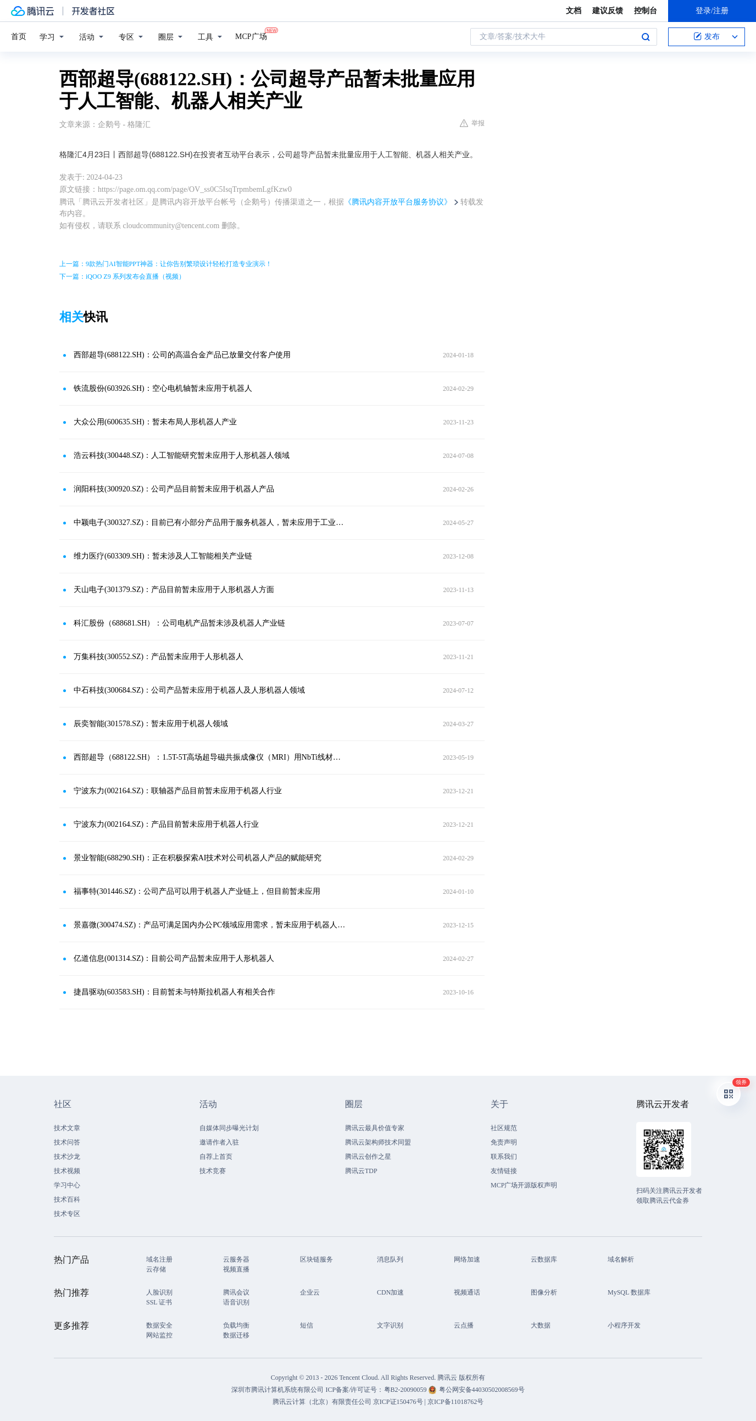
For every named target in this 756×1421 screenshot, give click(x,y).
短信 (306, 1325)
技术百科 (67, 1199)
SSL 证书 (159, 1302)
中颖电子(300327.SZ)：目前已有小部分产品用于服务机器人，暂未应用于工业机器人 (210, 522)
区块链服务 (316, 1259)
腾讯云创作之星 (368, 1156)
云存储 (156, 1269)
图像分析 (544, 1292)
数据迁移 (236, 1335)
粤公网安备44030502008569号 (482, 1390)
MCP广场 (251, 36)
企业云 (310, 1292)
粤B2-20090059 (406, 1390)
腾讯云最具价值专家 (374, 1128)
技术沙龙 (67, 1156)
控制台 (645, 11)
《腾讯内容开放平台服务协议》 (398, 202)
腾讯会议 (236, 1292)
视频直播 (236, 1269)
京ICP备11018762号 (455, 1402)
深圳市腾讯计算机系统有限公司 (277, 1390)
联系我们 (504, 1156)
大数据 (541, 1325)
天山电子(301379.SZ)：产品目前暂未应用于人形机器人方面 (174, 589)
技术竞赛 (212, 1171)
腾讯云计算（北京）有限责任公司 (322, 1402)
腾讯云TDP (361, 1171)
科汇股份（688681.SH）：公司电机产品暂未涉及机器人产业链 (179, 623)
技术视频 (67, 1171)
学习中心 (67, 1185)
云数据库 (544, 1259)
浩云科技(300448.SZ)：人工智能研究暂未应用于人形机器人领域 (182, 455)
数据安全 (159, 1325)
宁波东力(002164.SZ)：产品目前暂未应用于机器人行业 (166, 824)
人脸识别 (159, 1292)
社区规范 (504, 1128)
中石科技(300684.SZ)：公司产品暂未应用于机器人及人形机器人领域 (189, 690)
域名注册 (159, 1259)
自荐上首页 (215, 1156)
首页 (18, 36)
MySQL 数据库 (629, 1292)
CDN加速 (390, 1292)
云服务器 (236, 1259)
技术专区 (67, 1214)
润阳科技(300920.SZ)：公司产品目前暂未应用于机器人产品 (174, 489)
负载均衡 (236, 1325)
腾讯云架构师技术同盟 (378, 1142)
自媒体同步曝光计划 (229, 1128)
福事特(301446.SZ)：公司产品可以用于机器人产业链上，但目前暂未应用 (197, 891)
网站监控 (159, 1335)
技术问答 (67, 1142)
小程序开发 (624, 1325)
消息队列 (390, 1259)
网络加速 (467, 1259)
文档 (573, 11)
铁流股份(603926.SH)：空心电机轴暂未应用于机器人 (163, 388)
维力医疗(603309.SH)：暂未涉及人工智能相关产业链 (163, 556)
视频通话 (467, 1292)
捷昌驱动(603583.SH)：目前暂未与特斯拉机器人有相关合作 (174, 992)
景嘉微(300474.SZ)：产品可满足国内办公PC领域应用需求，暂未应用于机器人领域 (210, 925)
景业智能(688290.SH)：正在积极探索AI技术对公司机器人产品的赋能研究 (198, 858)
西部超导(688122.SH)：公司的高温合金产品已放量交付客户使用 (182, 355)
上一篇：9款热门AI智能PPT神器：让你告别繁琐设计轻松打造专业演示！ (165, 264)
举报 (472, 123)
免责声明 (504, 1142)
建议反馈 (607, 11)
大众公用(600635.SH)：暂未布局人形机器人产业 (155, 422)
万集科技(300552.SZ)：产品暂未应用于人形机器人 (158, 657)
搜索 (645, 36)
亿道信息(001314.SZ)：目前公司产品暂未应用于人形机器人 (174, 958)
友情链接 (504, 1171)
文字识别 (390, 1325)
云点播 (464, 1325)
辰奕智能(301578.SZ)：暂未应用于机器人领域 (151, 724)
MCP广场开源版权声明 (524, 1185)
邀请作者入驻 (219, 1142)
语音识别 (236, 1302)
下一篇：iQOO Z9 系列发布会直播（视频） (122, 276)
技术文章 (67, 1128)
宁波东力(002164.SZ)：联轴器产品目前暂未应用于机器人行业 (178, 791)
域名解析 (621, 1259)
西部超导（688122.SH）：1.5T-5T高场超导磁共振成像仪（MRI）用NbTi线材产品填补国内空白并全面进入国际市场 (210, 757)
